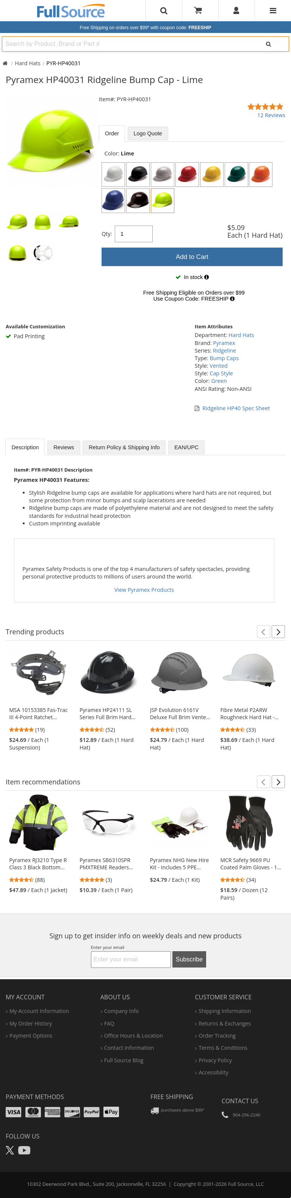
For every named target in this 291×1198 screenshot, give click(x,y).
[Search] (269, 44)
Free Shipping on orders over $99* (145, 27)
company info (121, 1011)
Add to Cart (192, 256)
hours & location (133, 1035)
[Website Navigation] (273, 10)
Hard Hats (28, 63)
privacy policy (215, 1060)
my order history (30, 1023)
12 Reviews (271, 115)
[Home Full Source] (5, 63)
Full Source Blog (124, 1060)
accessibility (213, 1072)
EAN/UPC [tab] (186, 447)
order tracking (217, 1035)
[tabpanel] (192, 228)
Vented (219, 365)
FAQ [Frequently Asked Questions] (109, 1023)
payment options (30, 1035)
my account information (39, 1011)
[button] (263, 631)
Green (219, 380)
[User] (236, 10)
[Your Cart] (200, 10)
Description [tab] (25, 447)
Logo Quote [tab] (148, 133)
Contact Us (240, 1101)
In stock (192, 277)
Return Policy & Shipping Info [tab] (124, 447)
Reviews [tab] (63, 447)
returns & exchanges (224, 1023)
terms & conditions (223, 1047)
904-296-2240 (246, 1115)
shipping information (225, 1011)
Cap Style (221, 373)
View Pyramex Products (144, 589)
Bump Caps (224, 358)
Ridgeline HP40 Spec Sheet (236, 408)
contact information (129, 1047)
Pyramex (224, 343)
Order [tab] (112, 133)
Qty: (107, 233)
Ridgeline (224, 350)
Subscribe (189, 959)
